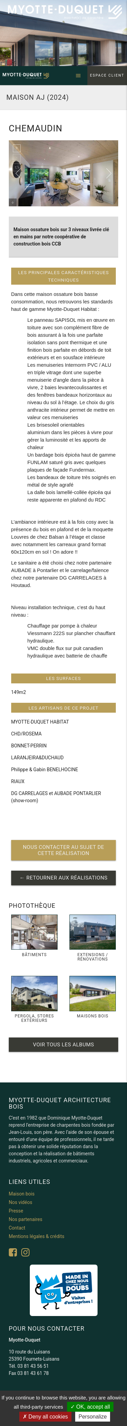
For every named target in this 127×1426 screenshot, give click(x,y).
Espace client (107, 75)
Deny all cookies (45, 1417)
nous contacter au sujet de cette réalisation (63, 850)
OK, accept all (90, 1407)
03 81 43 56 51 (33, 1366)
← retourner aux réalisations (63, 878)
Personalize (93, 1417)
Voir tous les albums (63, 1045)
